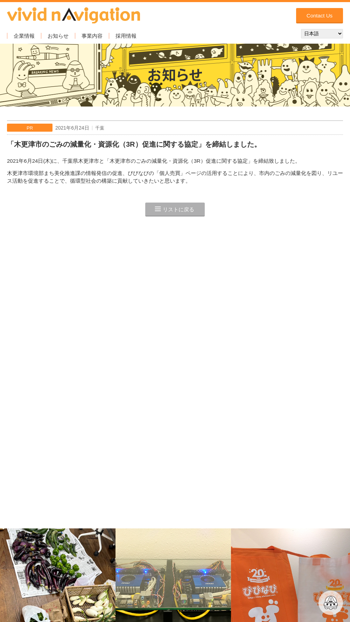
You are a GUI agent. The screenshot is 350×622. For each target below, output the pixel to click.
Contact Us (319, 16)
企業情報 (24, 36)
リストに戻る (178, 209)
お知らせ (58, 36)
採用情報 (125, 36)
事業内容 (92, 36)
